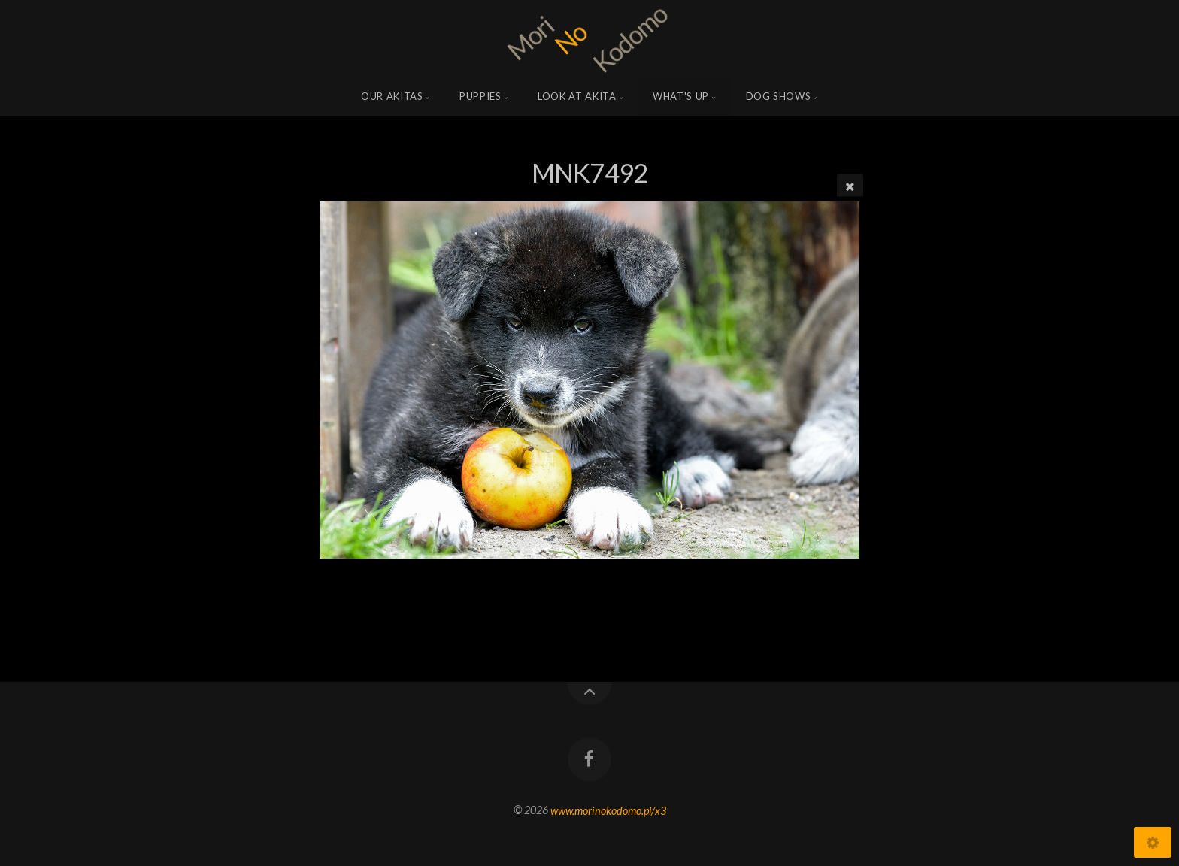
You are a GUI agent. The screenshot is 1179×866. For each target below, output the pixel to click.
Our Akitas (392, 96)
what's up (681, 96)
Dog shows (778, 96)
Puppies (480, 96)
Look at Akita (577, 96)
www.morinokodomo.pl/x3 (608, 810)
